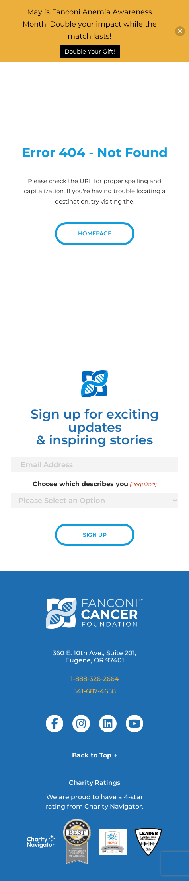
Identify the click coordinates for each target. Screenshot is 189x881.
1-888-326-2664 (94, 679)
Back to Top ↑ (94, 755)
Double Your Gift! (89, 51)
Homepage (94, 233)
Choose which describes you (94, 484)
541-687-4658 (94, 691)
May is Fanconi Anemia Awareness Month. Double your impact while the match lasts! (90, 24)
